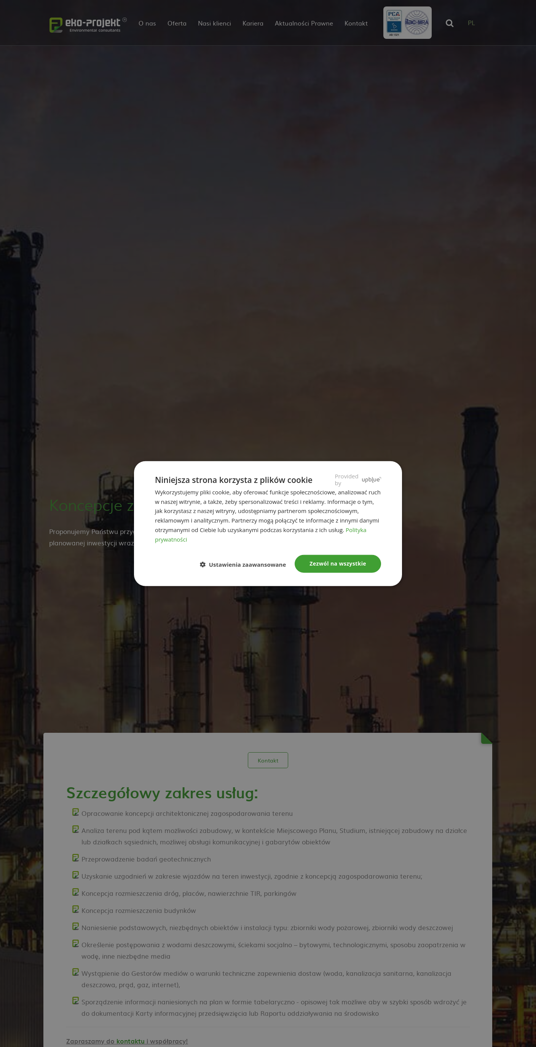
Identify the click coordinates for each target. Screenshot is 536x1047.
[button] (246, 564)
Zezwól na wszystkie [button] (337, 563)
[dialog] (268, 523)
